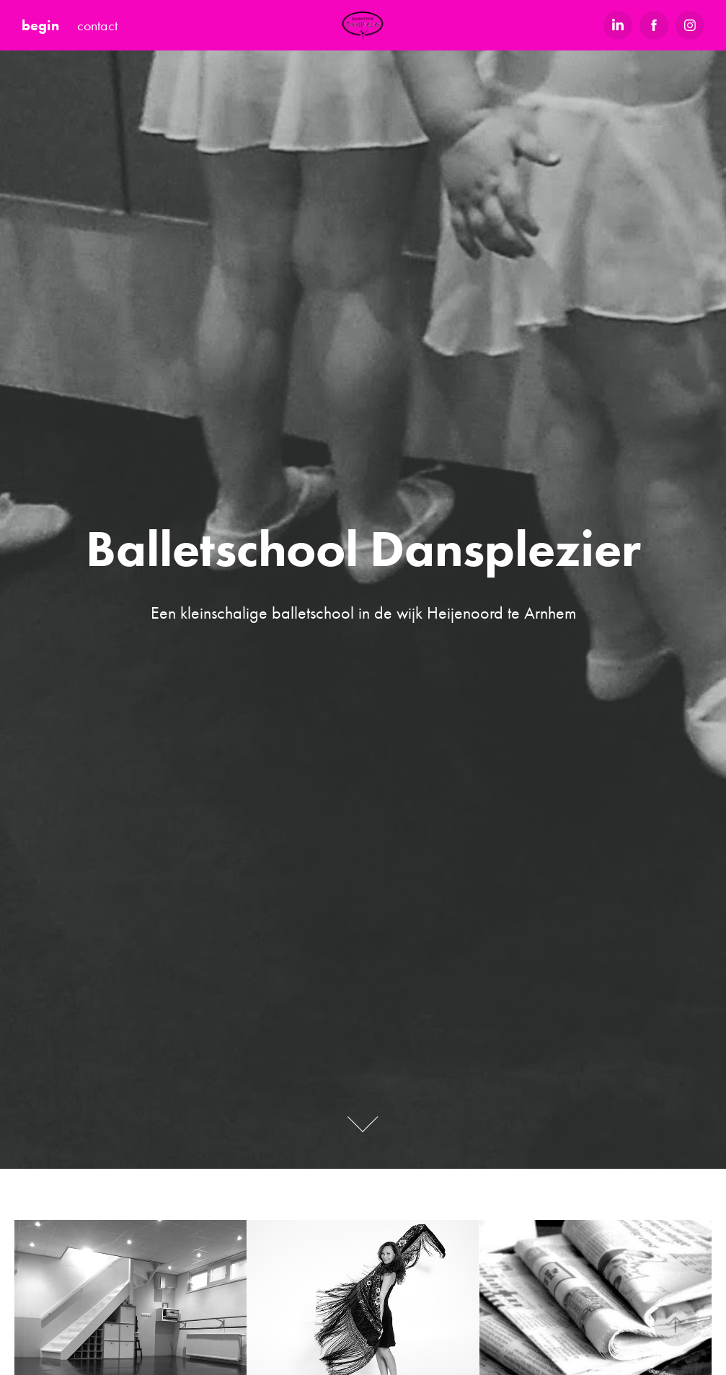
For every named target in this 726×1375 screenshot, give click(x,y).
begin (40, 25)
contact (97, 25)
